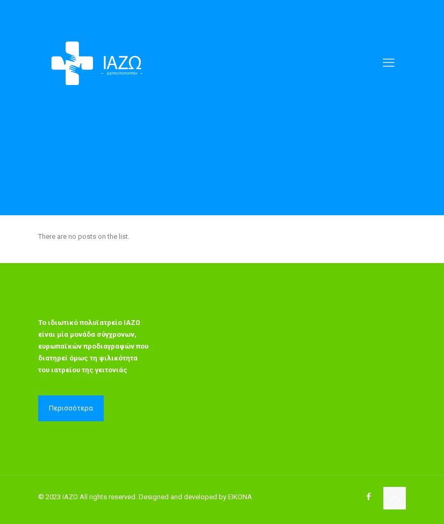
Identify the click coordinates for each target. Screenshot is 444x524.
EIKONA (240, 497)
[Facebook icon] (368, 496)
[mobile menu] (388, 63)
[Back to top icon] (394, 498)
